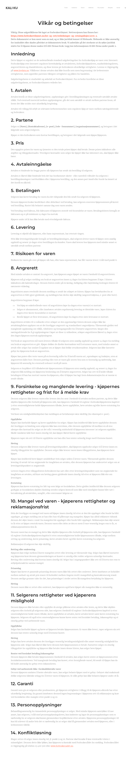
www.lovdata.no (21, 70)
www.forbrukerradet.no (62, 746)
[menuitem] (100, 8)
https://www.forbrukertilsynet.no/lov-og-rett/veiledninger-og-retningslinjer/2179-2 (54, 36)
